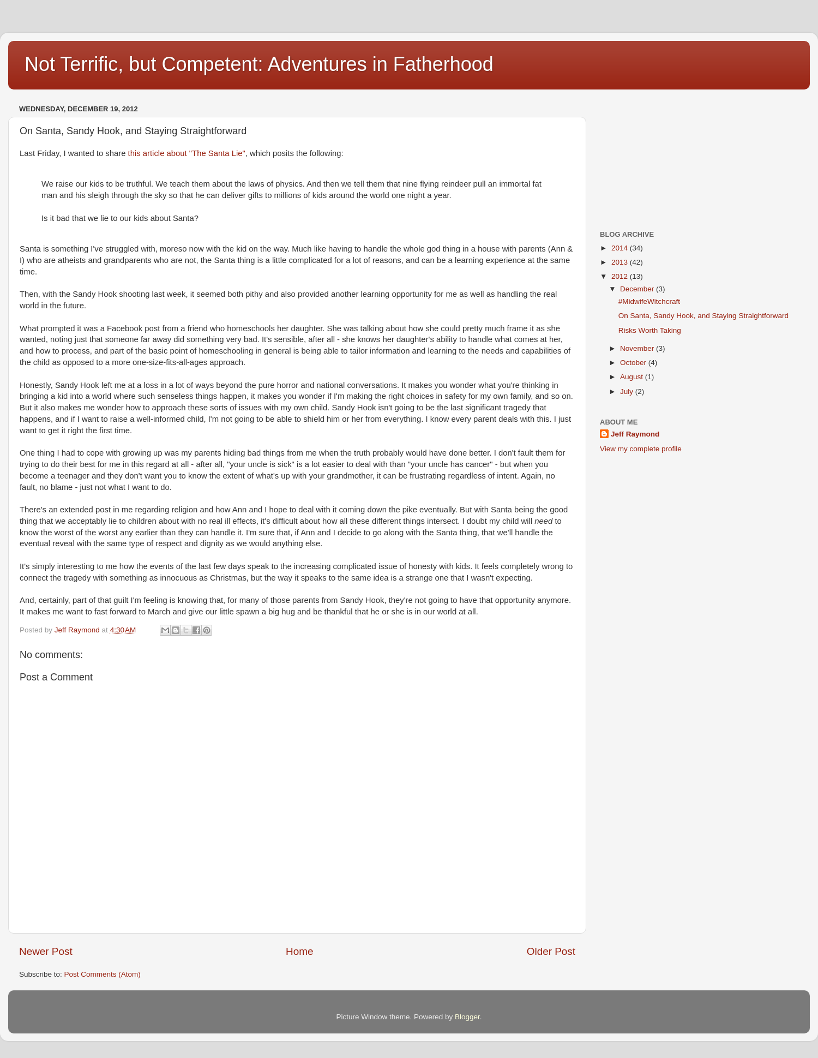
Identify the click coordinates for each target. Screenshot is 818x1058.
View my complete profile (641, 449)
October (634, 362)
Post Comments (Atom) (102, 974)
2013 (620, 262)
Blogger (467, 1017)
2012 (620, 276)
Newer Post (46, 951)
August (632, 377)
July (627, 391)
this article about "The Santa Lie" (186, 153)
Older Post (551, 951)
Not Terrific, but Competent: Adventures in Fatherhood (259, 64)
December (638, 289)
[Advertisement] (654, 156)
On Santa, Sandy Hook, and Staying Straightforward (703, 316)
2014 (620, 248)
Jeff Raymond (635, 434)
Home (299, 951)
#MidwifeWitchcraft (649, 301)
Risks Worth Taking (649, 330)
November (638, 348)
